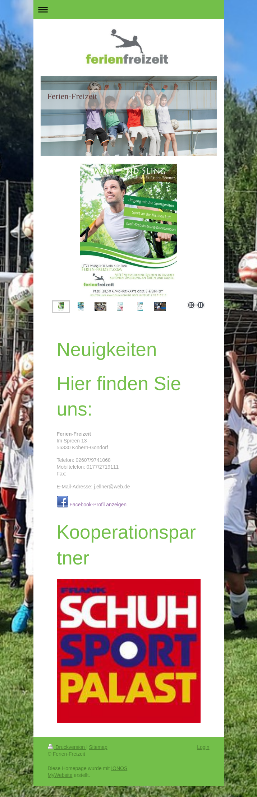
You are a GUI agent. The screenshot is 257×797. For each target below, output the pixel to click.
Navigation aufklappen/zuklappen (128, 9)
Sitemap (98, 747)
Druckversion (67, 747)
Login (203, 747)
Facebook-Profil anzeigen (98, 504)
